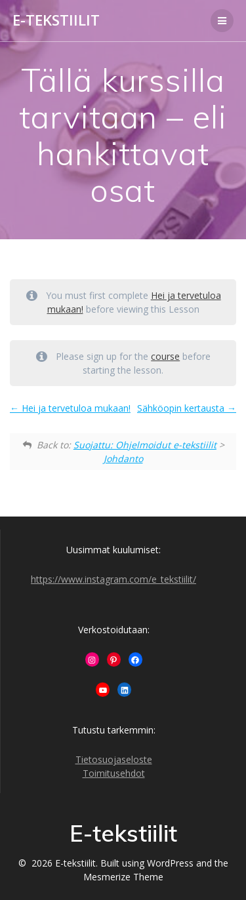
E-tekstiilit (56, 20)
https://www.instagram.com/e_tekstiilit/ (113, 579)
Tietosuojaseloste (113, 759)
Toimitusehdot (114, 773)
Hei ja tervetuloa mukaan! (70, 408)
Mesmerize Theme (123, 877)
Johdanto (123, 458)
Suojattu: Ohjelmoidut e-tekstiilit (144, 445)
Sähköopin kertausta (186, 408)
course (165, 356)
